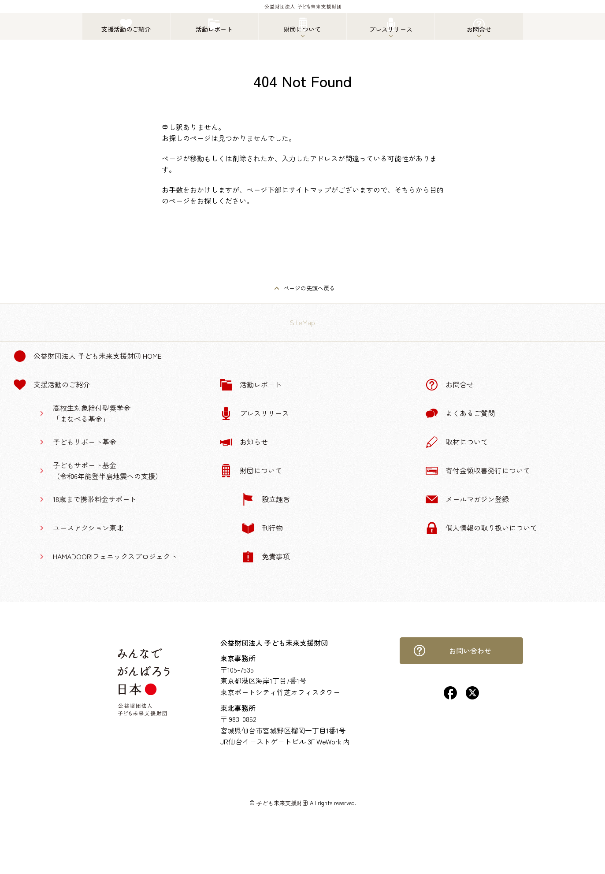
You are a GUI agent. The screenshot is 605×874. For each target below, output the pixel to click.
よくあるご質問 (460, 413)
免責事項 (265, 556)
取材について (456, 442)
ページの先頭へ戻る (309, 288)
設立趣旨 (265, 499)
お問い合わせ (452, 650)
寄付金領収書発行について (477, 470)
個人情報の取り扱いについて (481, 528)
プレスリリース (254, 413)
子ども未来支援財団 (282, 803)
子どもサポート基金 (84, 441)
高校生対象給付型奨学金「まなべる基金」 (91, 413)
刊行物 (262, 528)
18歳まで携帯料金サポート (95, 499)
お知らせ (243, 442)
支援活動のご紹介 (51, 384)
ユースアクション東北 (88, 527)
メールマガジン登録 (467, 499)
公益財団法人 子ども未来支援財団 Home (87, 356)
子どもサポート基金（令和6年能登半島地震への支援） (107, 471)
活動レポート (250, 384)
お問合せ (449, 384)
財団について (250, 470)
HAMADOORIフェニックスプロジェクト (115, 556)
